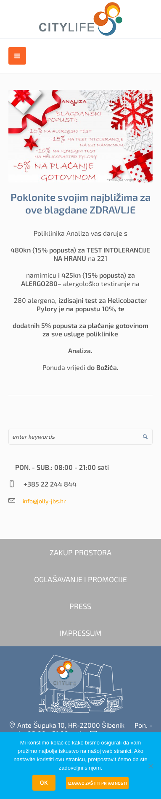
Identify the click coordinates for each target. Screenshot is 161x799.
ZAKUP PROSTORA (80, 552)
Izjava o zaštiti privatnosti (97, 783)
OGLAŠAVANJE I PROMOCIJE (80, 579)
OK (44, 782)
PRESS (80, 606)
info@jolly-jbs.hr (41, 501)
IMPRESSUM (80, 633)
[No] (150, 766)
